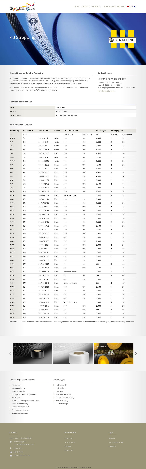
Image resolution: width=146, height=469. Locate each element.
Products (96, 7)
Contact (121, 7)
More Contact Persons (107, 91)
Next (135, 353)
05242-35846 (18, 452)
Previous (10, 353)
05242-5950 (18, 448)
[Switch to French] (135, 7)
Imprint (111, 438)
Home (77, 7)
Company (85, 7)
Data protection (115, 442)
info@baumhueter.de (22, 456)
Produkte (69, 450)
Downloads (110, 7)
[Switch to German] (128, 7)
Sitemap (68, 446)
